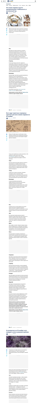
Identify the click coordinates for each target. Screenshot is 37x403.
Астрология (23, 5)
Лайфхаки (30, 5)
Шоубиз (7, 5)
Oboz (9, 333)
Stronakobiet (21, 372)
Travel (20, 5)
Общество (10, 5)
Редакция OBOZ (10, 12)
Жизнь (27, 5)
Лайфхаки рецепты (15, 5)
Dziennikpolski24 (11, 156)
